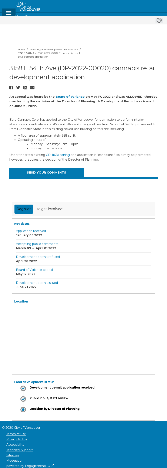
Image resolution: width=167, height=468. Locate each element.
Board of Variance (70, 97)
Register (24, 209)
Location (21, 301)
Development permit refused (38, 257)
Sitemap (12, 455)
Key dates (22, 224)
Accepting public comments (37, 244)
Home (21, 49)
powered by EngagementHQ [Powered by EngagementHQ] (30, 466)
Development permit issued (37, 283)
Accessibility (15, 445)
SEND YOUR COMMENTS (46, 172)
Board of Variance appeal (34, 270)
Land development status (34, 382)
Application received (31, 231)
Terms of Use (16, 434)
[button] (11, 87)
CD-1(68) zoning (57, 155)
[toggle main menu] (9, 14)
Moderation (14, 460)
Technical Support (19, 450)
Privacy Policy (16, 439)
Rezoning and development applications (53, 49)
